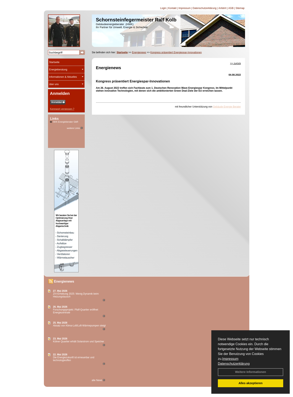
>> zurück (235, 63)
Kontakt (172, 8)
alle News (98, 380)
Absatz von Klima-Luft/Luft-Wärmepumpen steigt (79, 325)
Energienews (64, 281)
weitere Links (74, 128)
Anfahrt (222, 8)
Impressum (230, 358)
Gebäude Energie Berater (227, 106)
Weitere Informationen (250, 372)
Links (54, 118)
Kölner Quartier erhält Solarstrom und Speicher (78, 341)
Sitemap (239, 8)
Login (163, 8)
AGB (230, 8)
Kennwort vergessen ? (62, 109)
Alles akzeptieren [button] (250, 383)
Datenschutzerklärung (234, 363)
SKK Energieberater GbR (65, 122)
